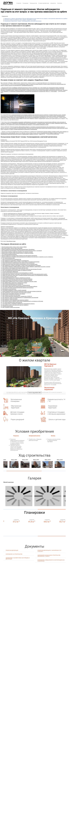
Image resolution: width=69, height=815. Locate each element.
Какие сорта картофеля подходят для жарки (13, 293)
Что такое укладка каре (8, 258)
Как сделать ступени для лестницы (11, 295)
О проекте (18, 3)
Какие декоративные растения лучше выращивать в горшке (17, 272)
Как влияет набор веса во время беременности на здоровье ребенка (19, 286)
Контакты (59, 3)
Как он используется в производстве (11, 259)
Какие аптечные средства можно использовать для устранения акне (19, 264)
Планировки (25, 3)
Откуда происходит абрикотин (10, 271)
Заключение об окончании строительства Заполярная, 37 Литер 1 (49, 553)
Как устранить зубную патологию (11, 307)
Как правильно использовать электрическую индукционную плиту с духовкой (22, 250)
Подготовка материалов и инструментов (12, 284)
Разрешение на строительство (14, 551)
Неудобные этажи (10, 241)
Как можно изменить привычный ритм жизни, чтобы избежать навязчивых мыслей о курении (26, 266)
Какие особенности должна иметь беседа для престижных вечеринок (19, 255)
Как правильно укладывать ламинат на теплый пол (15, 260)
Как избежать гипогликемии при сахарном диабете (15, 300)
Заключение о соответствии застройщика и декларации (18, 556)
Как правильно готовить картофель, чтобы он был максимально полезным (21, 265)
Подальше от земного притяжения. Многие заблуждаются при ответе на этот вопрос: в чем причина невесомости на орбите (35, 18)
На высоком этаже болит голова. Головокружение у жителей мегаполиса (22, 21)
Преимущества (33, 3)
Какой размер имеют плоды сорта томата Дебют (14, 247)
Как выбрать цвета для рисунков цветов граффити (15, 305)
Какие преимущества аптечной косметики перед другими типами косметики (21, 291)
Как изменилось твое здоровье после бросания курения (16, 292)
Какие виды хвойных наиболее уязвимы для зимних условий (17, 252)
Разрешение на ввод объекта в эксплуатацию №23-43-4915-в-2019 (51, 558)
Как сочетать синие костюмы (9, 298)
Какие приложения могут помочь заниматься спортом (16, 277)
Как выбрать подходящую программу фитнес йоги (15, 268)
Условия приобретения (43, 3)
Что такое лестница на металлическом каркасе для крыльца (17, 287)
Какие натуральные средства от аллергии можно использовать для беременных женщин (25, 275)
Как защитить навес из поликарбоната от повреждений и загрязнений (20, 297)
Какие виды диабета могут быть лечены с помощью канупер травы (19, 281)
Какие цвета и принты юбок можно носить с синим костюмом (17, 253)
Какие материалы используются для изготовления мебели (17, 280)
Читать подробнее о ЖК (35, 392)
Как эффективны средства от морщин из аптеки (14, 282)
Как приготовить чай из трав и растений (12, 248)
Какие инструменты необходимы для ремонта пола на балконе (18, 263)
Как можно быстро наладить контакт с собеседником (16, 285)
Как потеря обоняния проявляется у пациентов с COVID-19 (17, 296)
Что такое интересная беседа (9, 254)
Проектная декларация (12, 547)
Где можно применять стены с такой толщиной (14, 290)
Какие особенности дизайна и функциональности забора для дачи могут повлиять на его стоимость (27, 256)
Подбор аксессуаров (7, 306)
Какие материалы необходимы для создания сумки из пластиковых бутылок (22, 269)
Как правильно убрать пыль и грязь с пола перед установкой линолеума (20, 261)
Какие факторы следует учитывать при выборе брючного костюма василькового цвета (24, 274)
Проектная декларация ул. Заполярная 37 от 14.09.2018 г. (49, 548)
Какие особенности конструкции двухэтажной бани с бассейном (18, 249)
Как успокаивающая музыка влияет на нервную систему (16, 270)
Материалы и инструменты (9, 289)
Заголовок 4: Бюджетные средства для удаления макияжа (17, 279)
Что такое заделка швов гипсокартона (12, 302)
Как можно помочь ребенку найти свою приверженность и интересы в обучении (22, 301)
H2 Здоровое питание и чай (9, 276)
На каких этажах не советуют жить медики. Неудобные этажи (20, 19)
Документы (53, 3)
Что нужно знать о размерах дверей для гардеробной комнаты (18, 303)
